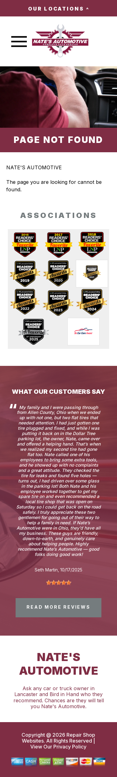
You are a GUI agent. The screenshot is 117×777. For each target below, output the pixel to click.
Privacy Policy (69, 747)
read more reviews (58, 607)
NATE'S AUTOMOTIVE (34, 167)
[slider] (58, 582)
